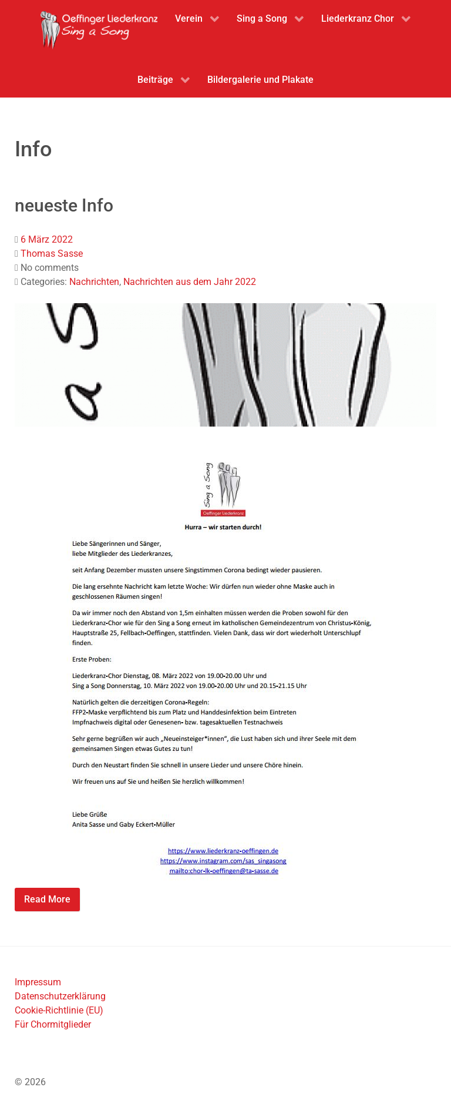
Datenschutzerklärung (60, 996)
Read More (47, 899)
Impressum (38, 982)
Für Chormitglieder (53, 1024)
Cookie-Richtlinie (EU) (59, 1010)
